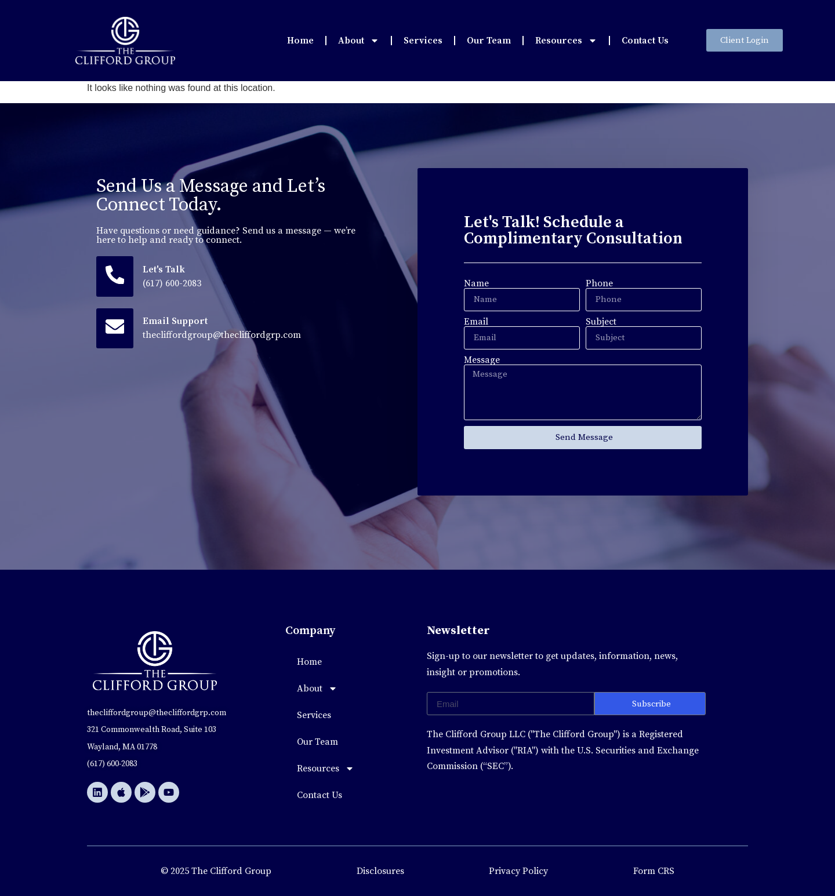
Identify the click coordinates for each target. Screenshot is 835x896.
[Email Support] (115, 330)
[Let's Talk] (115, 277)
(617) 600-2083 (173, 284)
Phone (599, 283)
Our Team (489, 40)
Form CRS (653, 871)
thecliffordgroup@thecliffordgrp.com (223, 337)
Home (300, 40)
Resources (566, 40)
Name (476, 283)
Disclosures (380, 871)
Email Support (176, 323)
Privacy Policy (518, 871)
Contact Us (645, 40)
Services (423, 40)
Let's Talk (165, 270)
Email (476, 321)
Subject (601, 321)
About (358, 40)
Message (482, 360)
